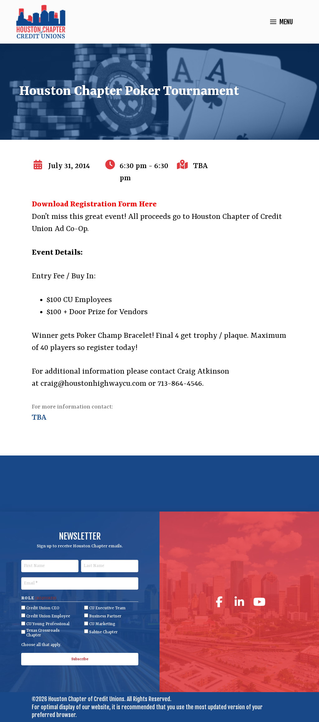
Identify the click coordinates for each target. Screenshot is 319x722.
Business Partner (105, 616)
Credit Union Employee (48, 616)
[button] (281, 22)
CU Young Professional (47, 624)
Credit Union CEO (42, 608)
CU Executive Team (107, 608)
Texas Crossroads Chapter (43, 633)
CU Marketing (102, 624)
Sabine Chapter (103, 632)
